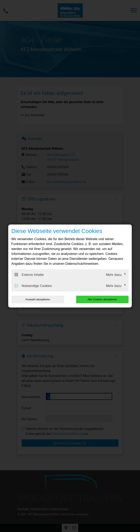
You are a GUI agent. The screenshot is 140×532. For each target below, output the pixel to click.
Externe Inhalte (29, 274)
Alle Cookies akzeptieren (102, 299)
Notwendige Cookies (33, 286)
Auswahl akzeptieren (37, 299)
